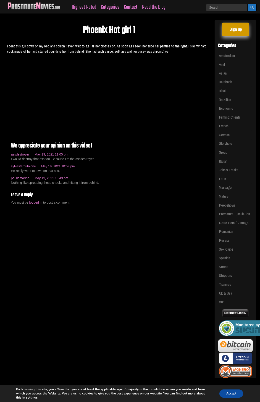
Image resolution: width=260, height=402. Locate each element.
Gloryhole (225, 143)
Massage (225, 187)
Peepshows (227, 205)
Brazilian (225, 99)
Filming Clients (230, 117)
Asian (223, 73)
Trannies (225, 284)
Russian (224, 240)
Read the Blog (153, 7)
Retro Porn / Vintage (234, 222)
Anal (222, 64)
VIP (221, 301)
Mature (223, 196)
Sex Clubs (226, 249)
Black (222, 90)
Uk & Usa (225, 293)
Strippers (225, 275)
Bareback (225, 81)
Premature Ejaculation (234, 213)
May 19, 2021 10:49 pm (51, 178)
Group (223, 152)
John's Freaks (228, 169)
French (223, 125)
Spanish (224, 257)
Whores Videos (81, 386)
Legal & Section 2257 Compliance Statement (131, 386)
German (224, 134)
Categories (110, 7)
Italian (223, 161)
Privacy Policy (180, 386)
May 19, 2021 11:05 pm (51, 154)
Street (223, 266)
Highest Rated (84, 7)
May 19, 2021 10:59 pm (58, 166)
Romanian (226, 231)
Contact (130, 7)
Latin (222, 178)
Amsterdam (227, 55)
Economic (226, 108)
